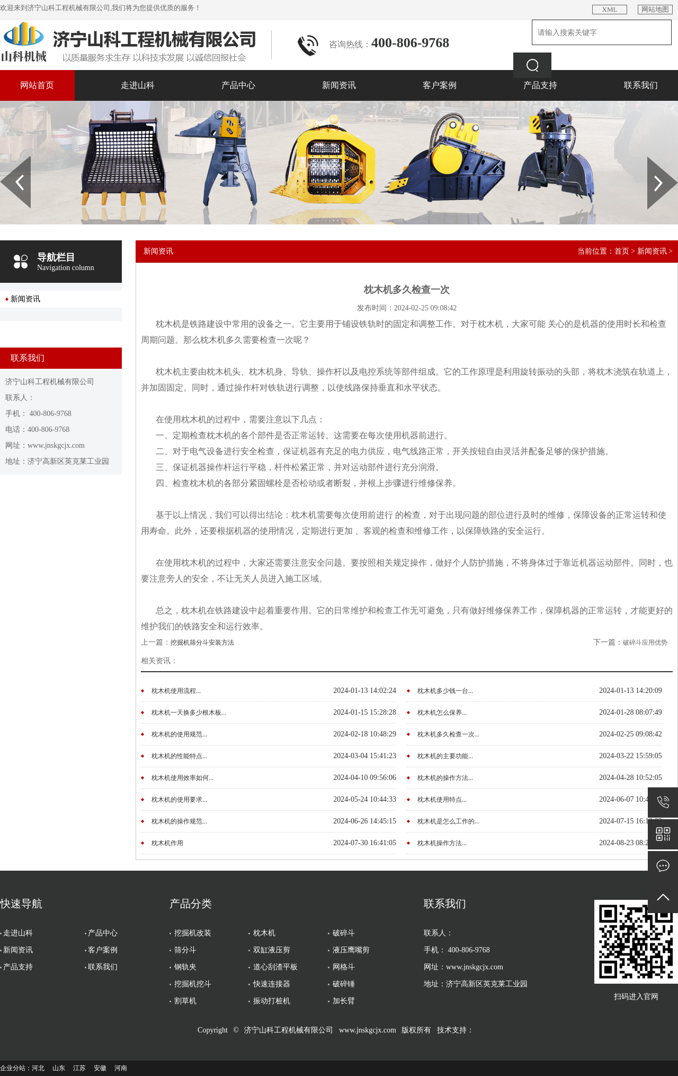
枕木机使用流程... (176, 691)
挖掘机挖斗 (192, 984)
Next (653, 160)
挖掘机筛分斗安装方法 (202, 642)
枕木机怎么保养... (442, 712)
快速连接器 (271, 984)
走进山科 (138, 85)
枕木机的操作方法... (445, 778)
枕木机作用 (167, 843)
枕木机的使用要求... (179, 799)
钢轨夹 (185, 967)
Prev (6, 160)
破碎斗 (344, 933)
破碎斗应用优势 (645, 642)
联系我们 (641, 85)
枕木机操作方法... (442, 843)
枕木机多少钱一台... (445, 691)
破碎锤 (344, 984)
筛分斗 (185, 950)
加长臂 (344, 1001)
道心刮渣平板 (275, 967)
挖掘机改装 (192, 933)
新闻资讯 (339, 85)
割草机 (185, 1001)
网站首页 (37, 85)
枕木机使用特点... (442, 799)
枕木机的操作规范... (179, 821)
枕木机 (264, 933)
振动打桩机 (271, 1001)
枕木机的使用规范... (179, 734)
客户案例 (440, 85)
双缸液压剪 (271, 950)
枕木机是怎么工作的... (448, 821)
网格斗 (344, 967)
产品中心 (238, 85)
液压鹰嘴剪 (351, 950)
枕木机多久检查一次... (448, 734)
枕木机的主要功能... (445, 756)
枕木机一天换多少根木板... (188, 712)
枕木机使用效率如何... (182, 778)
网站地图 (655, 9)
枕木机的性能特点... (179, 756)
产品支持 (540, 85)
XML (610, 9)
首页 (621, 251)
